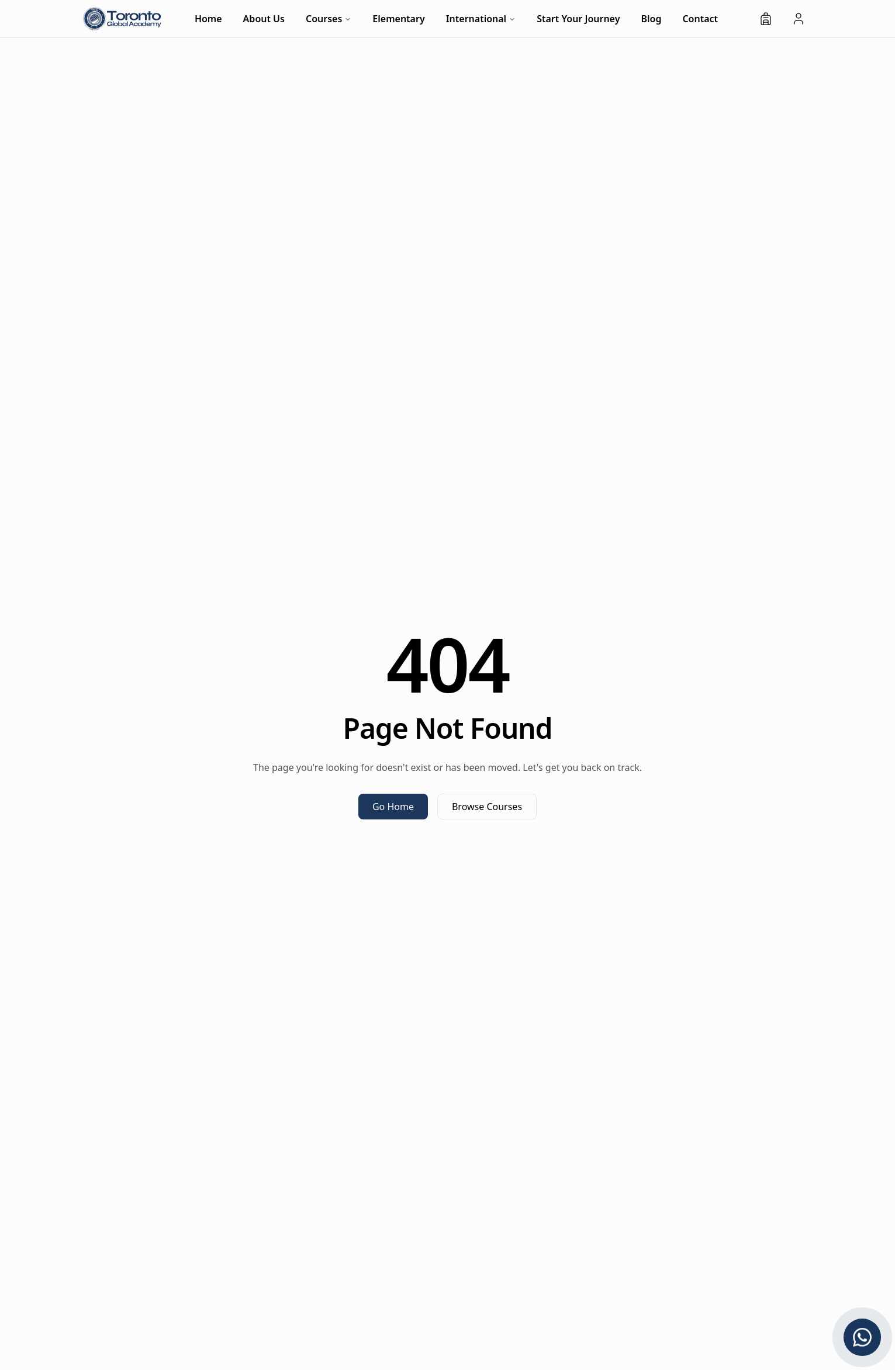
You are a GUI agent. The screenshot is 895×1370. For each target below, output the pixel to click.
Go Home (393, 806)
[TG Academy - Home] (122, 18)
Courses (328, 18)
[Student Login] (799, 19)
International (481, 18)
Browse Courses (487, 806)
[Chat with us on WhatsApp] (862, 1337)
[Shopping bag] (766, 19)
